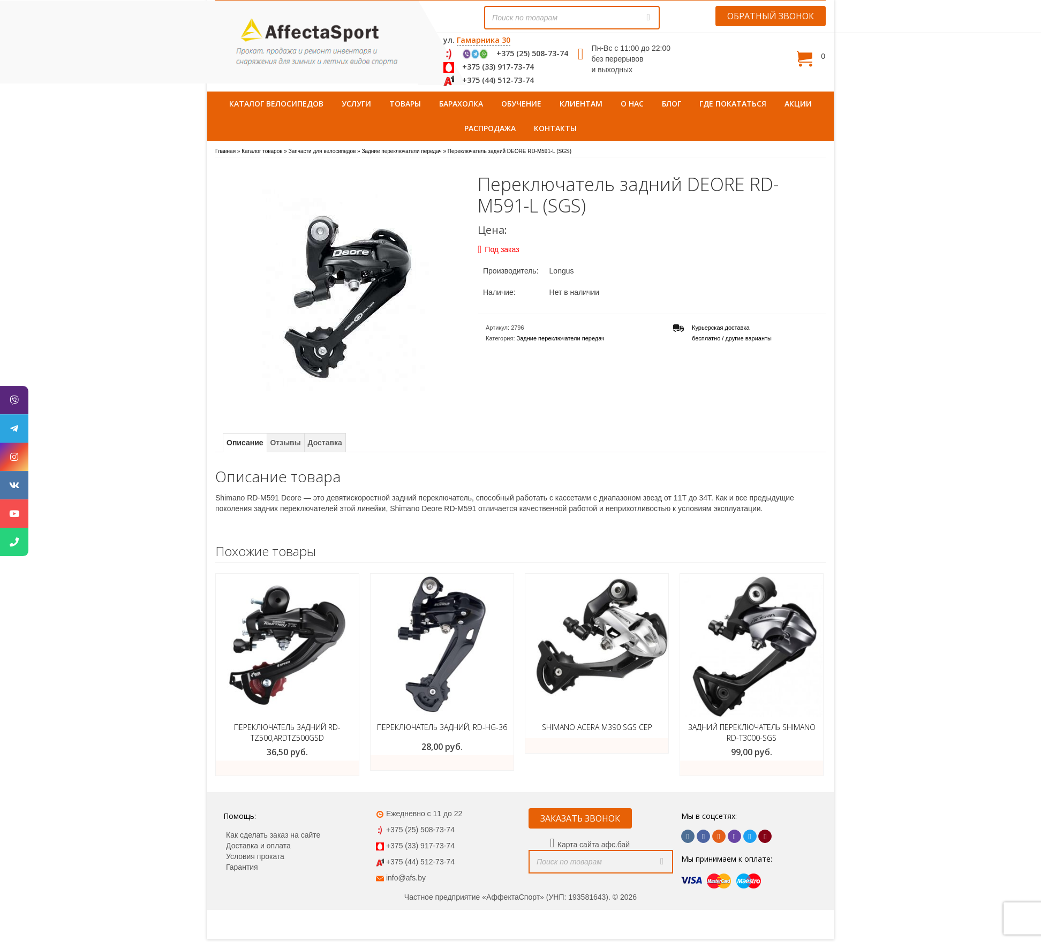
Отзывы (285, 442)
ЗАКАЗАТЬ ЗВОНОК (580, 818)
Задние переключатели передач (561, 338)
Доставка (325, 442)
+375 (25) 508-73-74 (532, 53)
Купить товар (287, 768)
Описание (245, 442)
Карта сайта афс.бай (593, 844)
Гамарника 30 (483, 40)
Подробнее (597, 745)
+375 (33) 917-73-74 (498, 67)
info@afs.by (406, 877)
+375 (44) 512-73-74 (498, 80)
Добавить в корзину (752, 768)
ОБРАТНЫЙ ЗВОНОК (770, 16)
